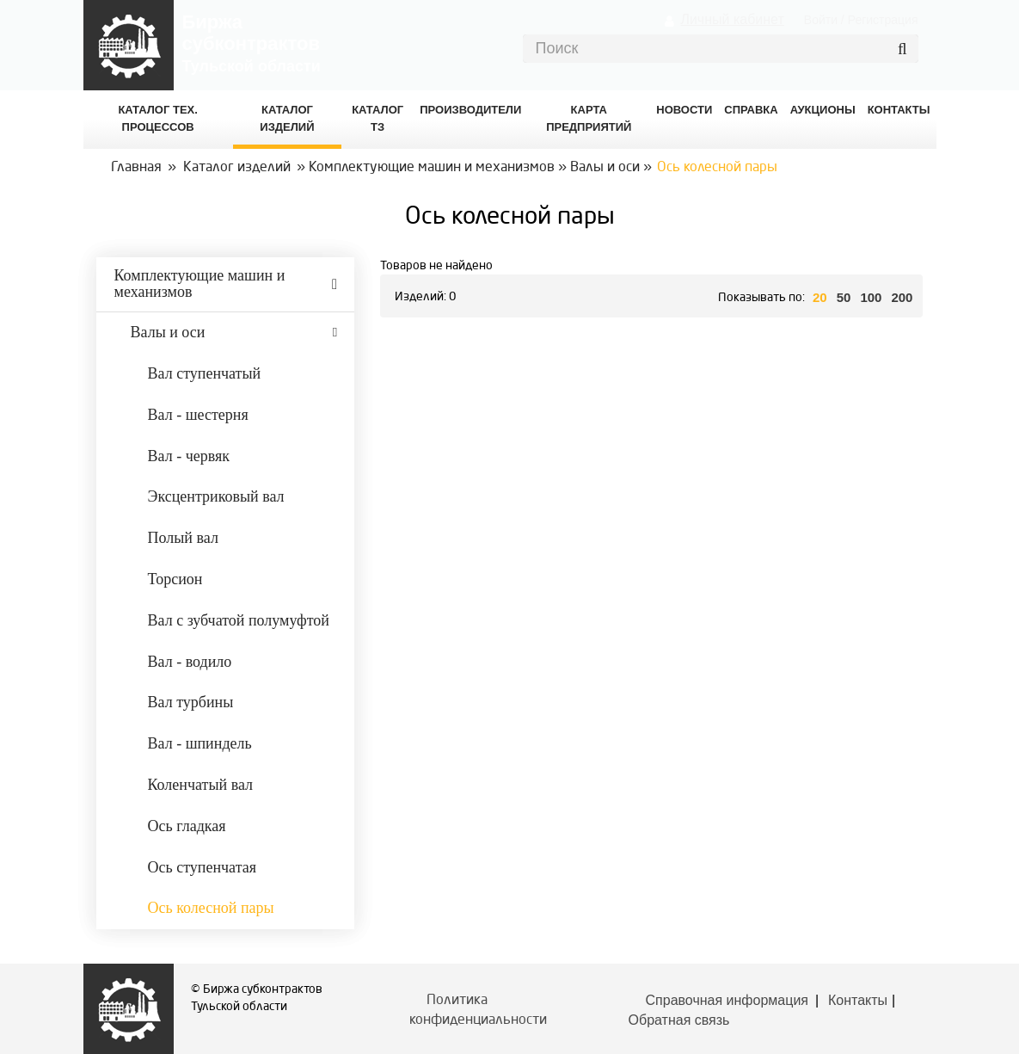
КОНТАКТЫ (899, 109)
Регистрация (883, 20)
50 (844, 297)
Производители (470, 109)
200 (901, 297)
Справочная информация (727, 1000)
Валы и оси (605, 168)
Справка (750, 109)
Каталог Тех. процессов (157, 118)
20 (820, 297)
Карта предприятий (588, 118)
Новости (684, 109)
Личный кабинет (731, 19)
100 (870, 297)
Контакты (857, 1000)
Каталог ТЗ (377, 118)
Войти (821, 20)
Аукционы (823, 109)
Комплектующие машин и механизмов (432, 168)
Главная (136, 168)
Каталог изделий (287, 118)
